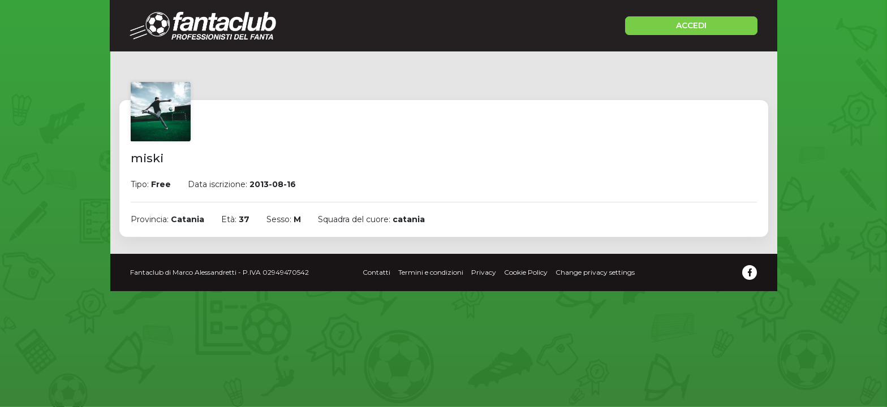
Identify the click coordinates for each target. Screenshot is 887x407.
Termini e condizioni (430, 272)
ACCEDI (691, 25)
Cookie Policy (526, 272)
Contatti (376, 272)
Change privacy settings (595, 272)
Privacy (483, 272)
